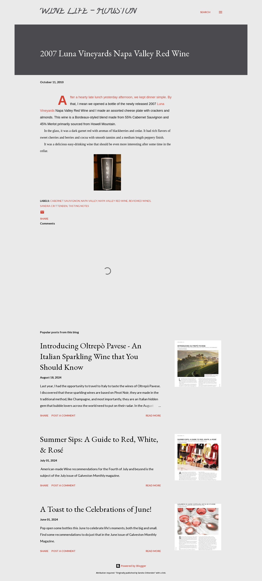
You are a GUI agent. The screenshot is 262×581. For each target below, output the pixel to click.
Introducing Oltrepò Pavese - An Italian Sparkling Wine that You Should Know (91, 356)
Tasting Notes (78, 205)
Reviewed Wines (140, 200)
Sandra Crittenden (53, 205)
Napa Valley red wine (113, 200)
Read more (153, 415)
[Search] (205, 12)
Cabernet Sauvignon (65, 200)
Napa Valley (89, 200)
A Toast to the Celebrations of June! (96, 509)
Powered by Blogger (131, 566)
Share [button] (44, 218)
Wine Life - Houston (87, 12)
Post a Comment (63, 415)
